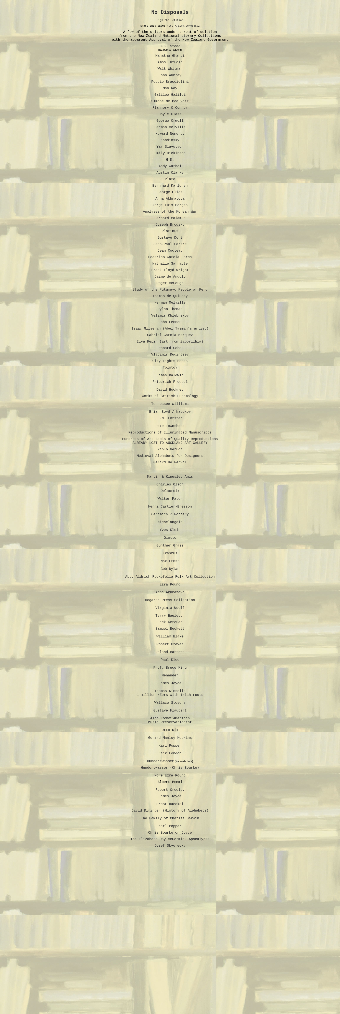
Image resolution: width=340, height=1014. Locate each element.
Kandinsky (170, 158)
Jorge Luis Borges (170, 231)
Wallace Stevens (170, 818)
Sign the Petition (170, 22)
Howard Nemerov (170, 150)
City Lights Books (170, 408)
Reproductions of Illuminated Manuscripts (170, 492)
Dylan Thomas (169, 349)
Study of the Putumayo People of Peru (170, 327)
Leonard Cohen (170, 393)
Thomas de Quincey (170, 334)
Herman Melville (170, 143)
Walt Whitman (169, 77)
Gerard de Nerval (170, 527)
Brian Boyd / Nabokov (170, 468)
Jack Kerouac (169, 720)
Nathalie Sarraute (170, 298)
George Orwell (170, 136)
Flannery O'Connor (170, 121)
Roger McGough (170, 320)
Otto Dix (170, 851)
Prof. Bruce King (170, 775)
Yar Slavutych (170, 165)
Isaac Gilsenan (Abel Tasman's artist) (169, 371)
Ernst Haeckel (170, 940)
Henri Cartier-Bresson (170, 579)
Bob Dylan (170, 656)
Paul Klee (170, 766)
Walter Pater (169, 570)
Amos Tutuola (169, 69)
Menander (170, 785)
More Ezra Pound (170, 906)
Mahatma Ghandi (170, 62)
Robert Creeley (170, 923)
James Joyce (170, 794)
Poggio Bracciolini (170, 91)
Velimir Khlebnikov (170, 356)
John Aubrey (170, 84)
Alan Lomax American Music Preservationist (170, 840)
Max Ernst (170, 646)
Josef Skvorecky (170, 989)
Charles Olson (170, 553)
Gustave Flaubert (170, 828)
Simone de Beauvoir (170, 114)
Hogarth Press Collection (170, 694)
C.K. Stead (170, 52)
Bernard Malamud (170, 246)
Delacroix (170, 560)
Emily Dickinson (170, 172)
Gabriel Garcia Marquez (170, 379)
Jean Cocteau (169, 283)
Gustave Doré (169, 268)
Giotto (170, 618)
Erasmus (170, 637)
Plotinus (170, 261)
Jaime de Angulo (170, 312)
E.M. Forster (169, 476)
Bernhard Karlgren (170, 209)
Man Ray (170, 99)
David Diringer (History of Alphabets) (169, 948)
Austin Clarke (170, 194)
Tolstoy (170, 415)
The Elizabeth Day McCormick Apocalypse (170, 981)
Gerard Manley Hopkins (170, 861)
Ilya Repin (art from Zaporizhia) (170, 386)
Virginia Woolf (170, 703)
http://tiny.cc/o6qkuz (183, 28)
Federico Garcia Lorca (170, 290)
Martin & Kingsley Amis (170, 544)
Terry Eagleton (170, 713)
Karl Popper (170, 870)
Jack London (170, 880)
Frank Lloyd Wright (170, 305)
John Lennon (170, 364)
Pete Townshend (170, 485)
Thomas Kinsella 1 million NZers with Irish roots (170, 806)
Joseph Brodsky (170, 253)
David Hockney (170, 442)
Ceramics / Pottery (170, 589)
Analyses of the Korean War (170, 239)
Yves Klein (170, 608)
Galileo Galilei (170, 106)
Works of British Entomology (170, 449)
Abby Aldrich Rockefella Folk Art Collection (170, 665)
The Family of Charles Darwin (170, 957)
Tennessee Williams (170, 459)
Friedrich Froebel (170, 432)
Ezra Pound (170, 675)
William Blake (170, 737)
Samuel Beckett (170, 728)
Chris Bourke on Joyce (170, 974)
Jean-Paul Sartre (170, 275)
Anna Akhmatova (170, 224)
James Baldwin (170, 425)
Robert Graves (170, 747)
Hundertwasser (160, 890)
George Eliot (169, 217)
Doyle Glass (170, 128)
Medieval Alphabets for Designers (170, 519)
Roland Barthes (170, 756)
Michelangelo (169, 599)
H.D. (170, 180)
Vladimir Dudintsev (170, 401)
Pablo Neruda (169, 512)
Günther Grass (170, 627)
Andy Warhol (170, 187)
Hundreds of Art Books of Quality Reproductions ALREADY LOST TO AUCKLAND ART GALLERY (170, 502)
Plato (170, 202)
